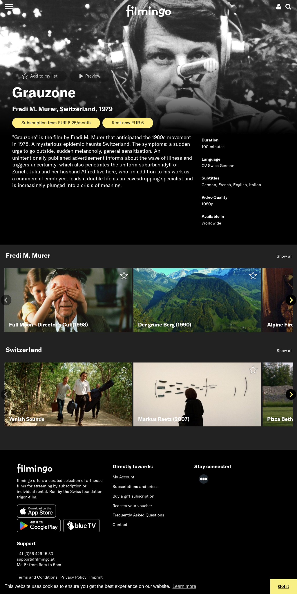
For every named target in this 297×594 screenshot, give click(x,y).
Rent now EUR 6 (128, 122)
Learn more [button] (184, 586)
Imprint (96, 577)
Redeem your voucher (132, 505)
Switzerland (77, 109)
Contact (120, 524)
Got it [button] (283, 586)
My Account (123, 477)
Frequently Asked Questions (138, 515)
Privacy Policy (73, 577)
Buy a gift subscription (133, 496)
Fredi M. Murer (34, 109)
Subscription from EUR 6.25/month (56, 122)
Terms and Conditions (37, 577)
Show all (285, 256)
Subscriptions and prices (135, 486)
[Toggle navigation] (8, 6)
